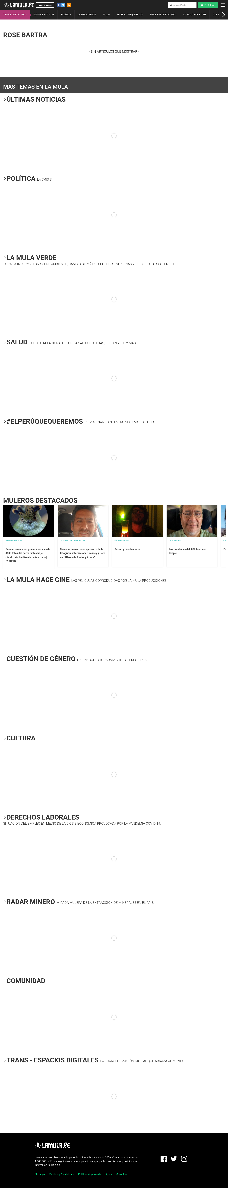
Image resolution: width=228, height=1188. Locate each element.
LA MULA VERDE (87, 14)
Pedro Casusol (122, 540)
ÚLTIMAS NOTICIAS (43, 14)
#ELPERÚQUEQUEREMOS (130, 14)
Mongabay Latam (14, 540)
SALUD (106, 14)
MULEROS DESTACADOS (163, 14)
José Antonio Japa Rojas (72, 540)
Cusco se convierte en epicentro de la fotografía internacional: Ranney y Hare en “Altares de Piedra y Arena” (82, 553)
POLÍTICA (66, 14)
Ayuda (109, 1174)
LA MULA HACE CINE (194, 14)
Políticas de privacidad (90, 1174)
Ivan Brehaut (175, 540)
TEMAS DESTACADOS (15, 14)
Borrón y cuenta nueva (127, 549)
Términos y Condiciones (61, 1174)
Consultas (121, 1174)
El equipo (40, 1174)
